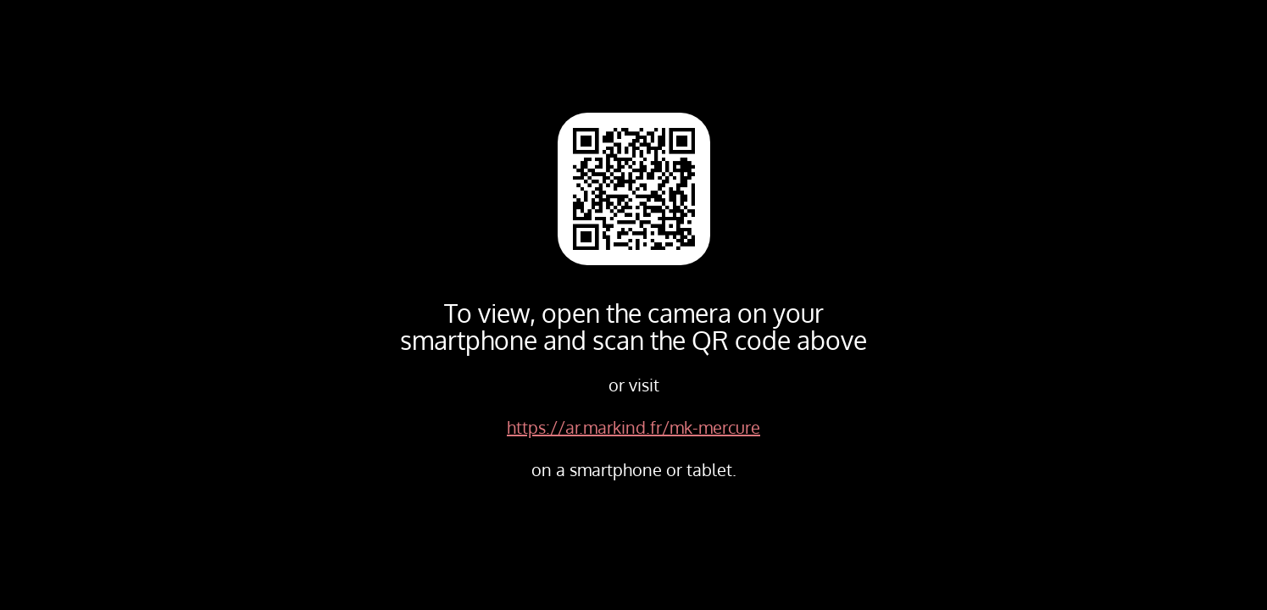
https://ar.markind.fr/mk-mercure (633, 427)
